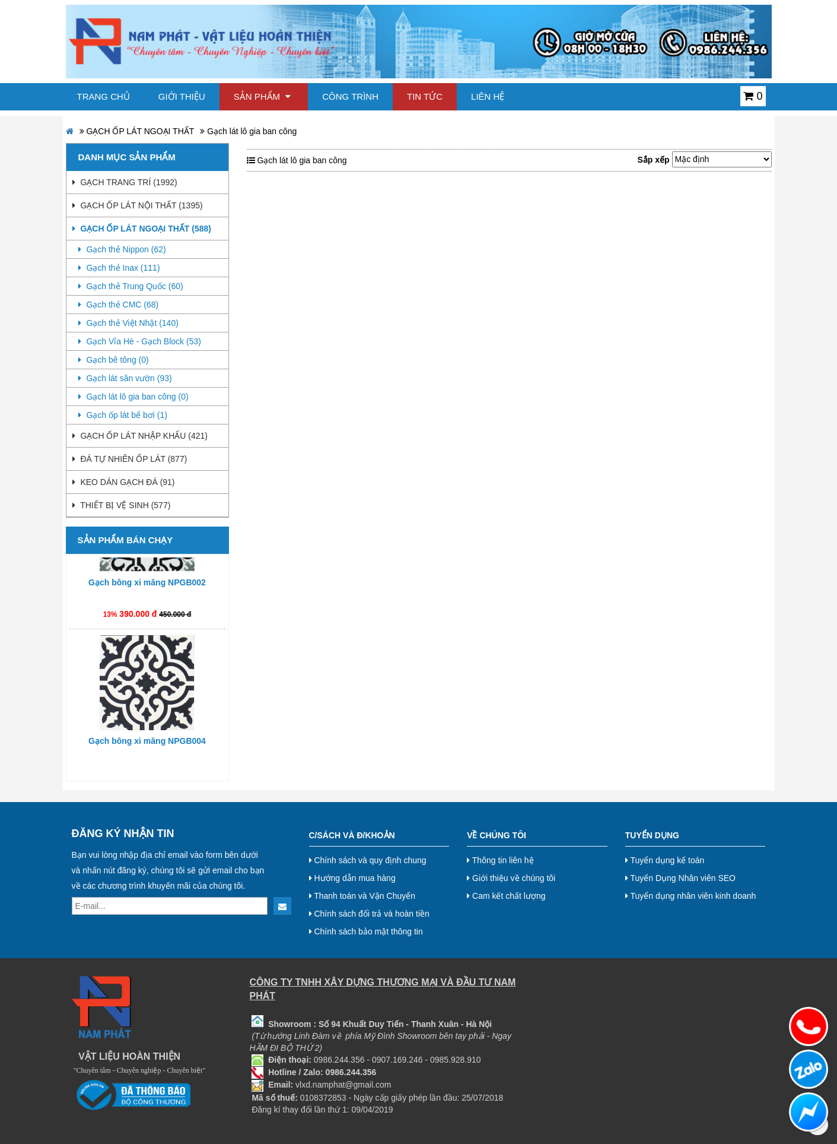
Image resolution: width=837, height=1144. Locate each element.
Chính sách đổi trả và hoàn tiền (369, 913)
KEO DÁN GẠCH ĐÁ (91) (123, 482)
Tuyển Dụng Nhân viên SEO (680, 878)
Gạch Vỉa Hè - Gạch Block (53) (139, 341)
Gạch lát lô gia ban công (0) (133, 396)
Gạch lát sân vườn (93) (125, 378)
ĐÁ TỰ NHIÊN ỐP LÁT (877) (129, 459)
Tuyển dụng (652, 835)
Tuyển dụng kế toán (665, 860)
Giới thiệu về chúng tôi (511, 878)
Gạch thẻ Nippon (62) (122, 249)
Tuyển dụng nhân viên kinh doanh (690, 896)
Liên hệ (487, 96)
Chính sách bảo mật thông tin (366, 931)
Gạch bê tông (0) (113, 360)
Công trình (350, 96)
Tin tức (425, 96)
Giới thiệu (181, 96)
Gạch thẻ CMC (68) (118, 304)
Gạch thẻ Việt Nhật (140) (128, 323)
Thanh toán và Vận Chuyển (362, 896)
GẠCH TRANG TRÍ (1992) (124, 182)
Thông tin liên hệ (500, 860)
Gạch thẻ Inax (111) (119, 267)
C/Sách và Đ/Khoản (352, 835)
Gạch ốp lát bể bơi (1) (122, 415)
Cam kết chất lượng (506, 896)
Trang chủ (103, 96)
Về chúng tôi (496, 835)
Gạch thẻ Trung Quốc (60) (130, 286)
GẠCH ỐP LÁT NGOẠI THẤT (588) (141, 228)
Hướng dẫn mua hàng (352, 878)
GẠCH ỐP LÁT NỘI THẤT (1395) (137, 205)
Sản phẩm (262, 96)
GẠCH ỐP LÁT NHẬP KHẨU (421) (140, 436)
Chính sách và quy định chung (368, 860)
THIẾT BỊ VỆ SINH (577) (121, 505)
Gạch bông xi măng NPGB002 (147, 585)
